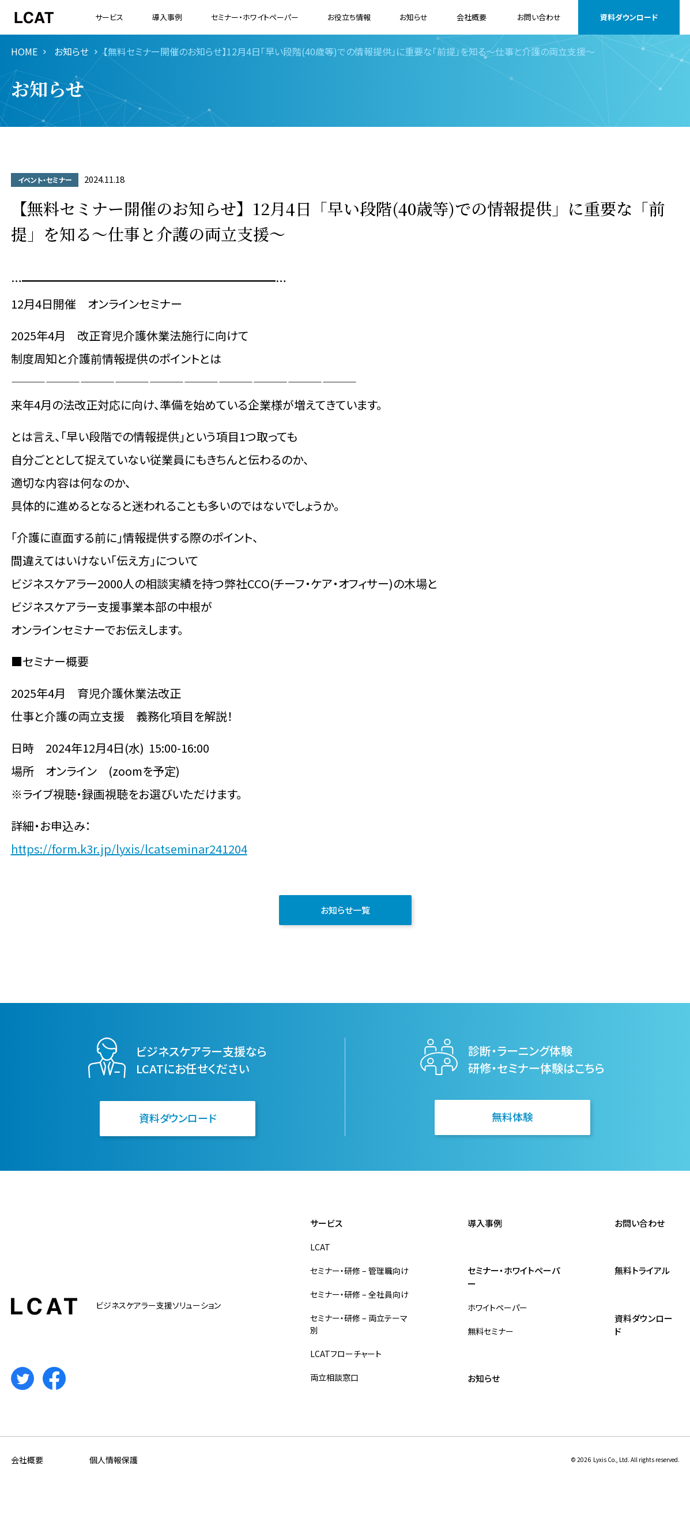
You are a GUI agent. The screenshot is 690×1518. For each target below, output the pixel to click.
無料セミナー (490, 1331)
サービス (109, 17)
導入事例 (167, 17)
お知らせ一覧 (345, 910)
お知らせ (413, 17)
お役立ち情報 (349, 17)
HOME (24, 51)
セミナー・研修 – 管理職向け (359, 1270)
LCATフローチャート (346, 1353)
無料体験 (512, 1116)
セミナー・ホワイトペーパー (255, 17)
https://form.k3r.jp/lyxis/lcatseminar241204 (129, 848)
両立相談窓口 (334, 1377)
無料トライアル (642, 1270)
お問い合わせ (539, 17)
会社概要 (472, 17)
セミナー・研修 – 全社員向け (359, 1294)
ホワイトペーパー (497, 1307)
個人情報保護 (113, 1460)
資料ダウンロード (629, 17)
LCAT (320, 1247)
